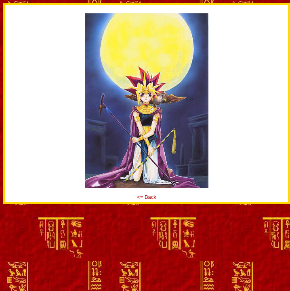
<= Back (146, 197)
